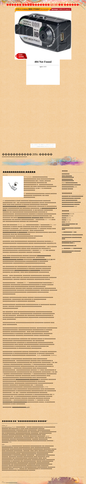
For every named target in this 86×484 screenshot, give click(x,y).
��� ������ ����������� (68, 176)
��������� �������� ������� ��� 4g (71, 242)
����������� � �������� (27, 270)
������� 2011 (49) (68, 213)
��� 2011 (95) (66, 222)
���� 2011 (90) (66, 219)
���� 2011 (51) (66, 217)
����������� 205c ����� (27, 154)
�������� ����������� (15, 402)
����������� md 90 (20, 407)
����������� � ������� (15, 232)
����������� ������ (71, 184)
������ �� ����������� (72, 196)
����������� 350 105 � (42, 259)
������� (65, 174)
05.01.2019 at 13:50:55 (7, 446)
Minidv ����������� (69, 182)
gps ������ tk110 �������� (72, 248)
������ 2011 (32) (67, 215)
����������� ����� (19, 172)
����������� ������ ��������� (71, 251)
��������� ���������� (72, 234)
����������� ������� (27, 379)
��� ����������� (69, 200)
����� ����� (67, 188)
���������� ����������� (68, 180)
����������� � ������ (14, 206)
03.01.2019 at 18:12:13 (7, 427)
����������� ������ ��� (30, 217)
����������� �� (69, 245)
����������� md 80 (69, 186)
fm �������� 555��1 (69, 232)
